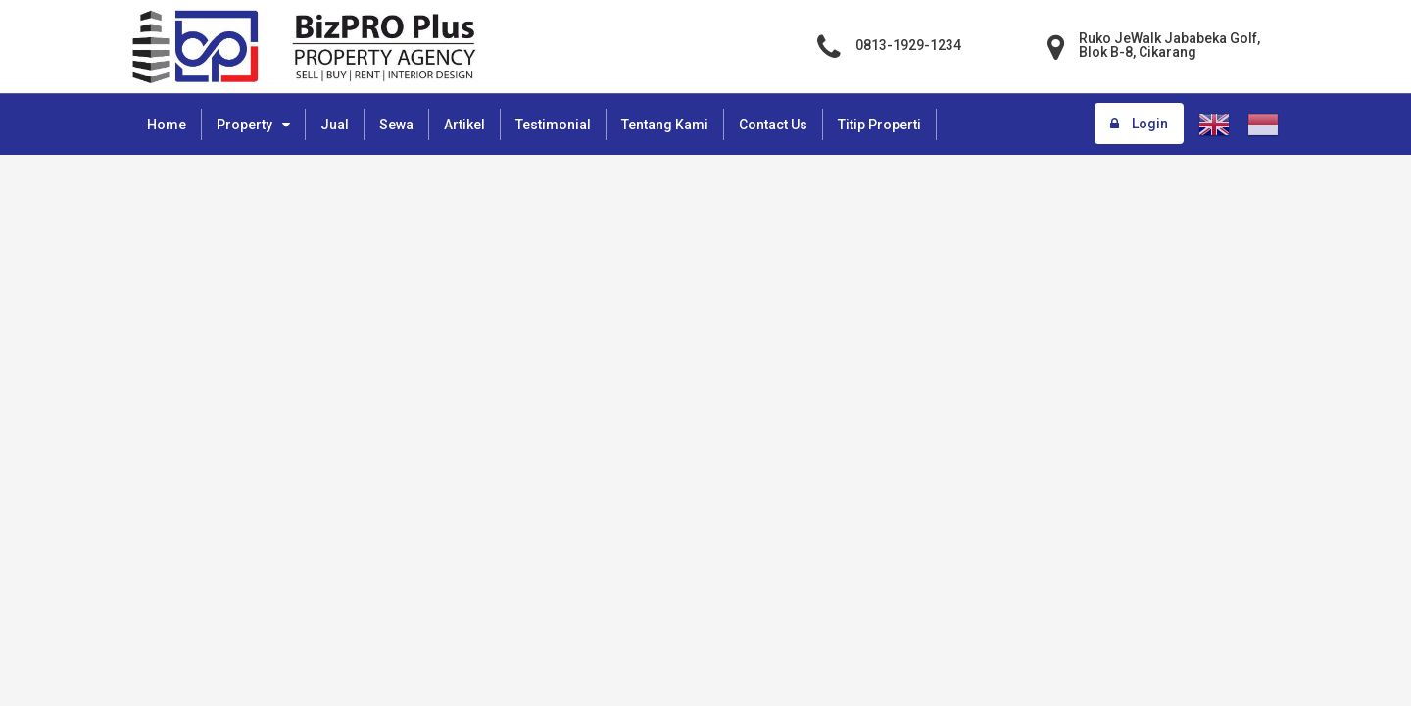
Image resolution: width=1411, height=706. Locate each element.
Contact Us (773, 124)
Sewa (396, 124)
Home (166, 124)
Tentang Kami (664, 124)
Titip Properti (879, 124)
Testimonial (553, 124)
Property (244, 124)
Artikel (464, 124)
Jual (334, 124)
